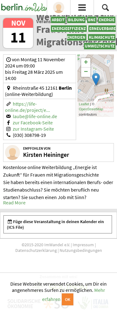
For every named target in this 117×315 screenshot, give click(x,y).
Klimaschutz (102, 37)
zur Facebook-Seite (33, 122)
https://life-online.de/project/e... (27, 107)
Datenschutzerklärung (36, 250)
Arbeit (58, 19)
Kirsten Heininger (46, 154)
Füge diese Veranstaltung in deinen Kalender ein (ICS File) (55, 224)
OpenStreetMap (91, 109)
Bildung (76, 19)
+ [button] (86, 63)
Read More (14, 202)
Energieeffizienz (69, 28)
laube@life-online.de (35, 116)
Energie (107, 19)
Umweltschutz (100, 46)
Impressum (83, 245)
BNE (91, 19)
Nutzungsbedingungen (81, 250)
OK (67, 299)
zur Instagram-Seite (33, 129)
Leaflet (84, 104)
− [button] (86, 72)
